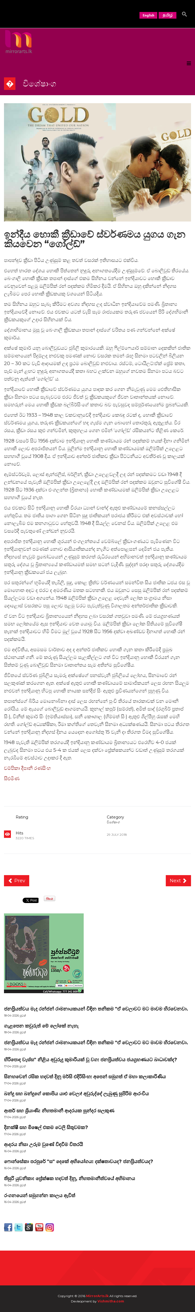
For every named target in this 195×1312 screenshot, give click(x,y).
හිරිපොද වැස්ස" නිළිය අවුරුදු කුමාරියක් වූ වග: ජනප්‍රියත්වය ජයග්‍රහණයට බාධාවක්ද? (90, 1060)
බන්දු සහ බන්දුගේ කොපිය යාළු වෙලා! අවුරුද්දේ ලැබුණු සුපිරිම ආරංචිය (76, 1094)
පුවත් (23, 1032)
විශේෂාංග (113, 822)
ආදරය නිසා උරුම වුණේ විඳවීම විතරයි (43, 1144)
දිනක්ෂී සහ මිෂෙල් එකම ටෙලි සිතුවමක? (46, 1127)
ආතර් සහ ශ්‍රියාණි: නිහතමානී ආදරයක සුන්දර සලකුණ (59, 1111)
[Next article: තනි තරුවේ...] (178, 880)
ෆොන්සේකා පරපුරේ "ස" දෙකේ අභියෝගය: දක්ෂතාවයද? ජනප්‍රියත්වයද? (78, 1161)
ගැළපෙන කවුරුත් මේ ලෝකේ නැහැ (41, 1026)
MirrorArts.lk (97, 1296)
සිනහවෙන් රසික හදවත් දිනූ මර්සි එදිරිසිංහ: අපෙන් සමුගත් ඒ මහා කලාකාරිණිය (85, 1077)
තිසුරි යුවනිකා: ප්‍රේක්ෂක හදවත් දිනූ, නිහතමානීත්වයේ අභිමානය (69, 1178)
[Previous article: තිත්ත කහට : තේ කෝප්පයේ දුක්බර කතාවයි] (16, 880)
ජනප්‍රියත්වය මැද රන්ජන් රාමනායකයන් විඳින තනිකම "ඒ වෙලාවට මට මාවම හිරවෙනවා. (96, 1009)
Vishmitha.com (111, 1301)
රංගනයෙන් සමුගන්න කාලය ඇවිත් (39, 1195)
